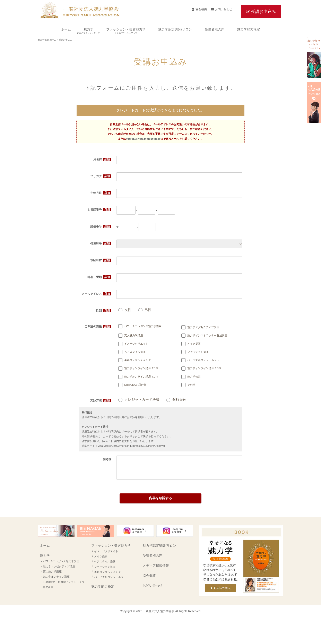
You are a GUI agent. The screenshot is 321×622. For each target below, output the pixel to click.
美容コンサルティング (107, 576)
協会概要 (201, 9)
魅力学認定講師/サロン (159, 549)
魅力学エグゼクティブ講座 (59, 570)
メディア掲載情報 (156, 569)
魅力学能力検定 (102, 590)
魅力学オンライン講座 (56, 580)
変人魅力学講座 (52, 575)
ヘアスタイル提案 (104, 565)
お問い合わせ (223, 9)
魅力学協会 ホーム (47, 39)
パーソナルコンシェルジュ (110, 581)
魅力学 (45, 559)
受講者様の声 (152, 559)
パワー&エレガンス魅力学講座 (61, 565)
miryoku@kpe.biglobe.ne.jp (143, 138)
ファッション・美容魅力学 (111, 549)
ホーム (45, 549)
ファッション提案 (104, 570)
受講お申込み (263, 11)
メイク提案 (100, 560)
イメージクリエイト (106, 555)
